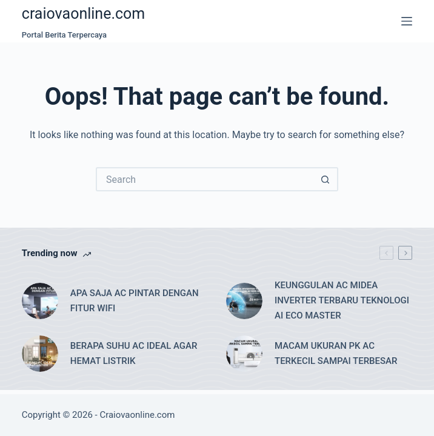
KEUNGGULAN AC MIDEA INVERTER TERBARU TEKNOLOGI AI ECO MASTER (342, 300)
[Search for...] (205, 179)
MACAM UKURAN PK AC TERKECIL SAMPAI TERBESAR (336, 353)
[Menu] (406, 21)
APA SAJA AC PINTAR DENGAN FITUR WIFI (134, 301)
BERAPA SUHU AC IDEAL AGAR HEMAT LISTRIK (134, 353)
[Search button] (326, 179)
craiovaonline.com (83, 13)
